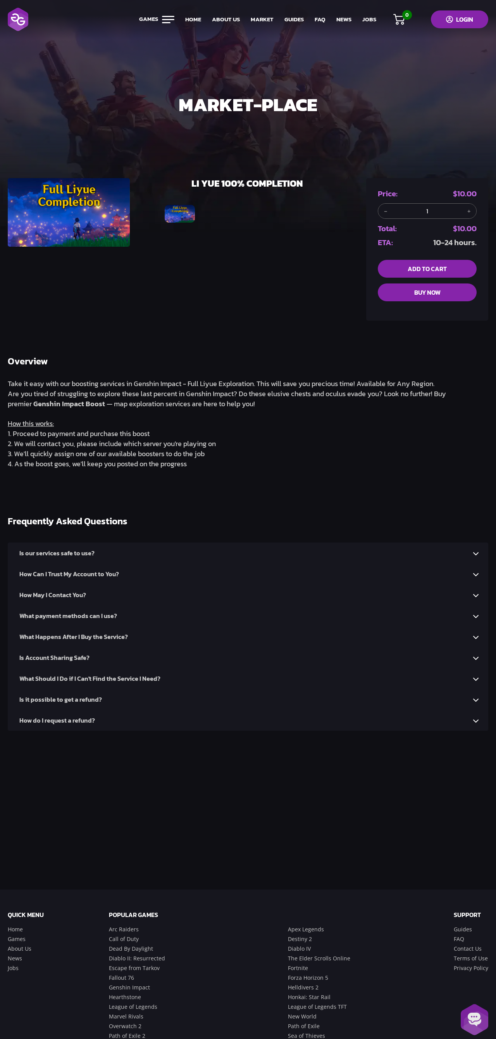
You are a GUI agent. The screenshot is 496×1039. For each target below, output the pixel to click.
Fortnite (298, 968)
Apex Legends (306, 929)
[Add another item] (469, 211)
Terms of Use (471, 958)
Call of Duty (124, 939)
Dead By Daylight (131, 948)
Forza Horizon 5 (308, 977)
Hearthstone (125, 997)
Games (17, 939)
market (261, 19)
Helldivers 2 (303, 987)
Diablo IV (299, 948)
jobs (368, 19)
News (15, 958)
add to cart (427, 268)
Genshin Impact (129, 987)
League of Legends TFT (317, 1006)
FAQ (318, 19)
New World (302, 1016)
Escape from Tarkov (134, 968)
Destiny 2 (300, 939)
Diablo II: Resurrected (137, 958)
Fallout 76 (121, 977)
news (342, 19)
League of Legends (133, 1006)
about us (225, 19)
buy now (427, 292)
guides (293, 19)
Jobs (13, 968)
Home (15, 929)
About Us (19, 948)
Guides (463, 929)
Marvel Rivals (126, 1016)
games (155, 19)
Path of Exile (304, 1026)
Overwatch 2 (125, 1026)
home (192, 19)
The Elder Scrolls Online (319, 958)
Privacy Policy (471, 968)
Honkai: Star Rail (309, 997)
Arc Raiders (124, 929)
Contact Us (468, 948)
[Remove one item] (385, 211)
